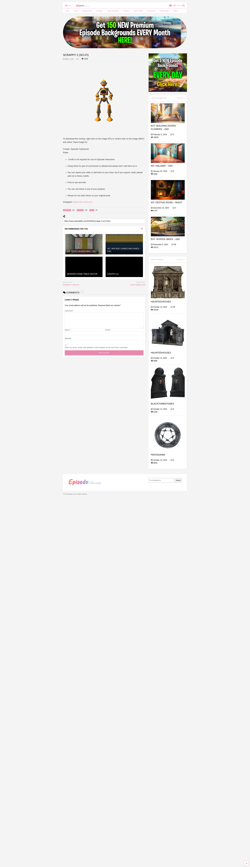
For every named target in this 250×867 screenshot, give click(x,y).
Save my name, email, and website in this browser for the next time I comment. (96, 350)
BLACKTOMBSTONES (162, 403)
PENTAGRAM (158, 454)
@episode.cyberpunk (82, 202)
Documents (151, 11)
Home (67, 11)
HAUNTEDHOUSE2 (161, 301)
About (176, 11)
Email (108, 333)
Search (178, 480)
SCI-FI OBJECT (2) (137, 285)
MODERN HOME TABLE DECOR (82, 274)
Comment (69, 311)
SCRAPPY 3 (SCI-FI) (71, 285)
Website (68, 341)
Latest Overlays (157, 259)
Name (68, 333)
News (76, 11)
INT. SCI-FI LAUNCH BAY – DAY (82, 251)
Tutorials (126, 11)
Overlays (99, 11)
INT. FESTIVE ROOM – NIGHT (166, 202)
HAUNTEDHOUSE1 (161, 352)
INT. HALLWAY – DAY (162, 166)
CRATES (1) (112, 274)
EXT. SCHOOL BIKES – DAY (165, 239)
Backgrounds (87, 11)
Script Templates (113, 11)
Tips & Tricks (138, 11)
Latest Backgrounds (159, 98)
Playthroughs (164, 11)
